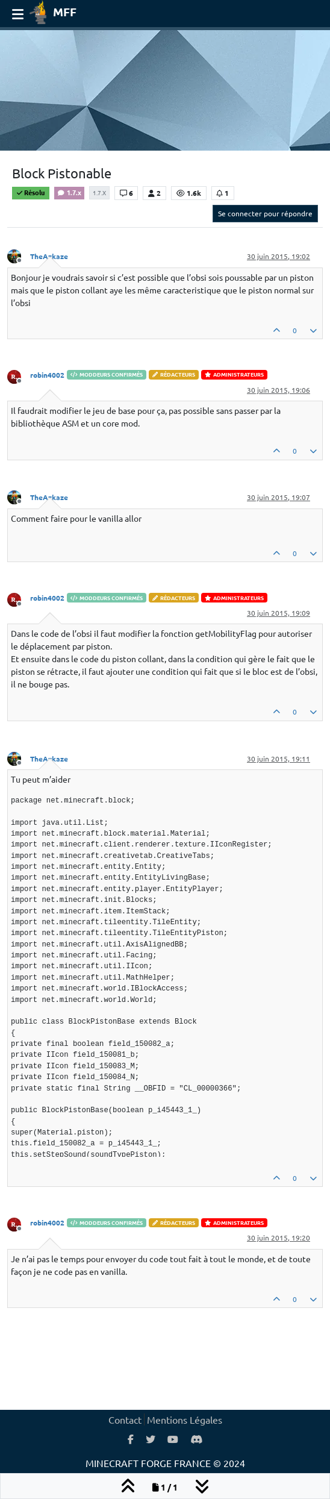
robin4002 (47, 375)
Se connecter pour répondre (265, 213)
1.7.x (69, 192)
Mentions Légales (184, 1419)
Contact (125, 1419)
